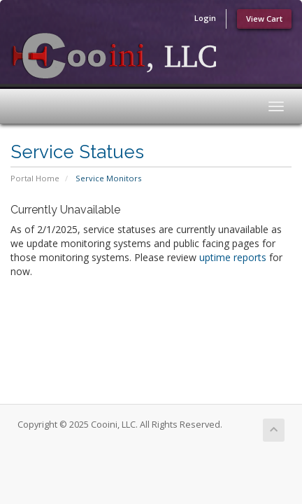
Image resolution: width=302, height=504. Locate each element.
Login (205, 18)
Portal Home (34, 178)
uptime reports (232, 257)
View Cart (264, 18)
